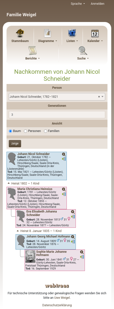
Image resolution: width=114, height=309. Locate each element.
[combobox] (57, 96)
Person (57, 88)
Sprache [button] (76, 4)
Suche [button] (81, 58)
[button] (64, 154)
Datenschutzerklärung (57, 305)
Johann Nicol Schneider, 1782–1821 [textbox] (55, 96)
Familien (53, 131)
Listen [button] (71, 41)
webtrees (57, 285)
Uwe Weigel (62, 298)
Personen (34, 131)
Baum (17, 131)
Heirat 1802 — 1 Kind (23, 183)
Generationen (57, 106)
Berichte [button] (31, 58)
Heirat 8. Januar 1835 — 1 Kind (39, 231)
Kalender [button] (93, 41)
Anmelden (97, 4)
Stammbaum (20, 41)
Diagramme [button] (46, 41)
